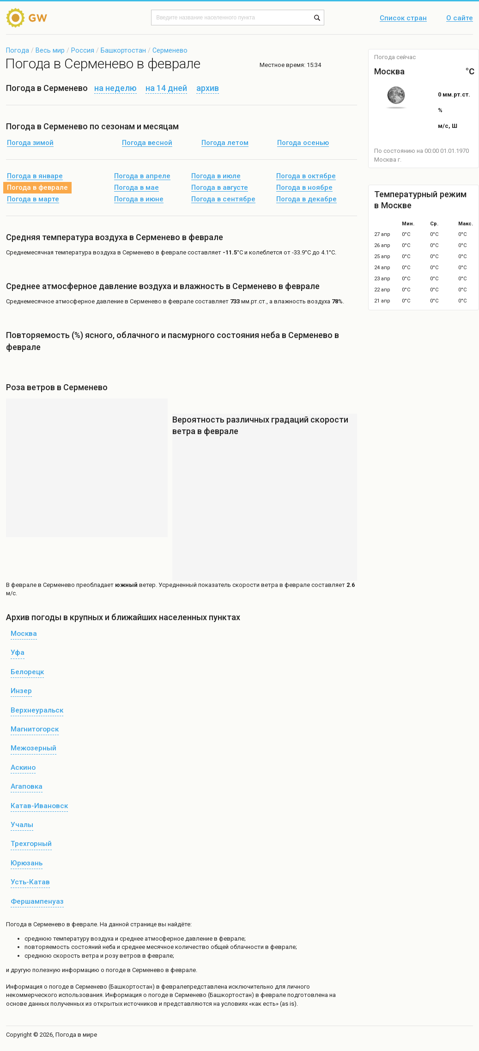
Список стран (403, 18)
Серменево (170, 50)
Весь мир (50, 50)
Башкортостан (123, 50)
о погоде (57, 986)
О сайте (459, 18)
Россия (82, 50)
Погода (17, 50)
